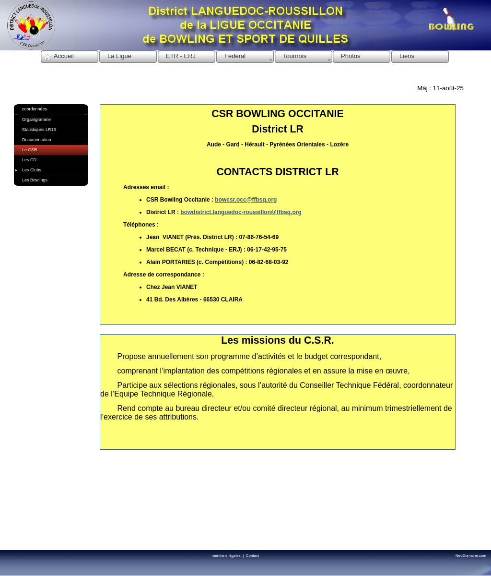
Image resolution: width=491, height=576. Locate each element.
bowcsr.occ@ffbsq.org (246, 199)
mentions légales (227, 555)
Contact (252, 555)
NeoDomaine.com (471, 555)
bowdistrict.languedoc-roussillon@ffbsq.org (240, 212)
